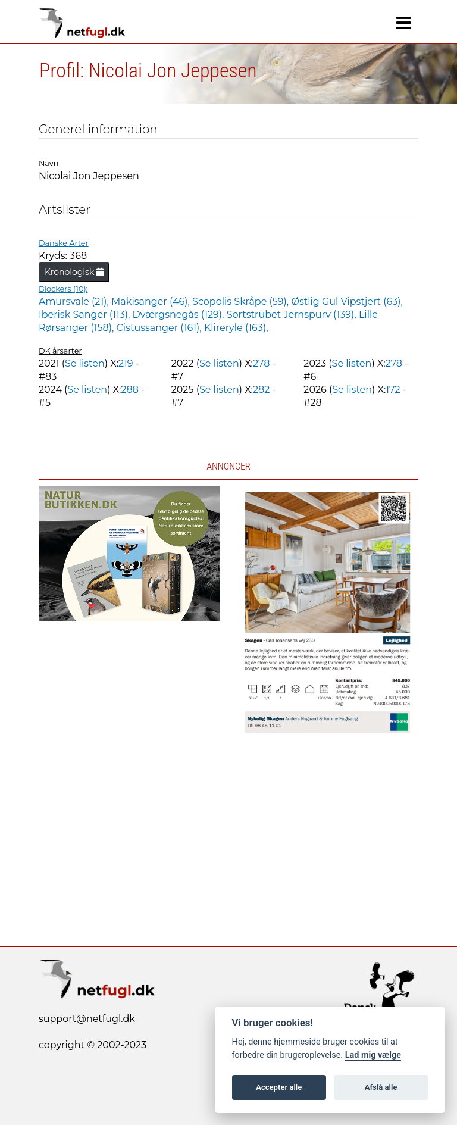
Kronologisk (74, 272)
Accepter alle (279, 1087)
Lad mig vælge (373, 1055)
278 (261, 363)
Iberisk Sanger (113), (86, 314)
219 (125, 363)
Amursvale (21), (75, 301)
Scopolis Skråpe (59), (241, 301)
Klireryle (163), (236, 327)
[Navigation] (404, 23)
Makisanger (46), (151, 301)
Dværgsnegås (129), (180, 314)
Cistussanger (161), (160, 327)
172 (393, 389)
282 (261, 389)
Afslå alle (381, 1087)
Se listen (85, 363)
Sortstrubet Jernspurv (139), (293, 314)
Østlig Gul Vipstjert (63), (347, 301)
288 (130, 389)
